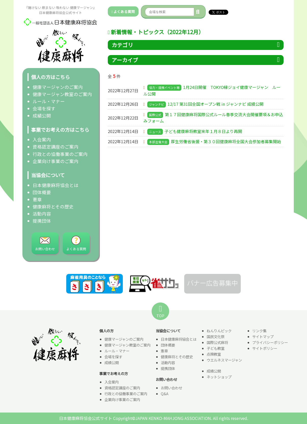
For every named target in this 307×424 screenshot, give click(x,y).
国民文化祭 (215, 336)
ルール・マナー (49, 101)
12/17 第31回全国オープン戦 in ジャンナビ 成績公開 (215, 104)
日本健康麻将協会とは (55, 185)
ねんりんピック (219, 331)
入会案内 (42, 139)
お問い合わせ (171, 388)
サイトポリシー (264, 348)
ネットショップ (219, 377)
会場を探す (44, 108)
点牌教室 (214, 354)
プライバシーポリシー (270, 342)
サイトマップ (263, 336)
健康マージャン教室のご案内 (62, 94)
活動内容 (42, 213)
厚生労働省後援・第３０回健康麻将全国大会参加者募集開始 (226, 142)
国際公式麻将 (217, 342)
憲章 (37, 199)
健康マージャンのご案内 (58, 87)
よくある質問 (123, 11)
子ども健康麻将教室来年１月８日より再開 (203, 131)
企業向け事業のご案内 (55, 161)
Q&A (164, 393)
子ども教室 (215, 348)
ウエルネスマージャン (224, 360)
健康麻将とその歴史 (53, 206)
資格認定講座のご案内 (55, 146)
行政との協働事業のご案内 (60, 154)
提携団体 (42, 221)
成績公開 (42, 115)
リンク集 (259, 331)
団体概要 (42, 192)
